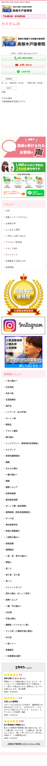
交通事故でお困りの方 (16, 261)
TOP (8, 211)
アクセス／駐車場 (14, 242)
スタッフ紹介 (12, 248)
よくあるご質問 (13, 230)
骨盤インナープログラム (17, 217)
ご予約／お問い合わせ (16, 236)
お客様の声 (11, 223)
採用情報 (10, 267)
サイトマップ (12, 255)
